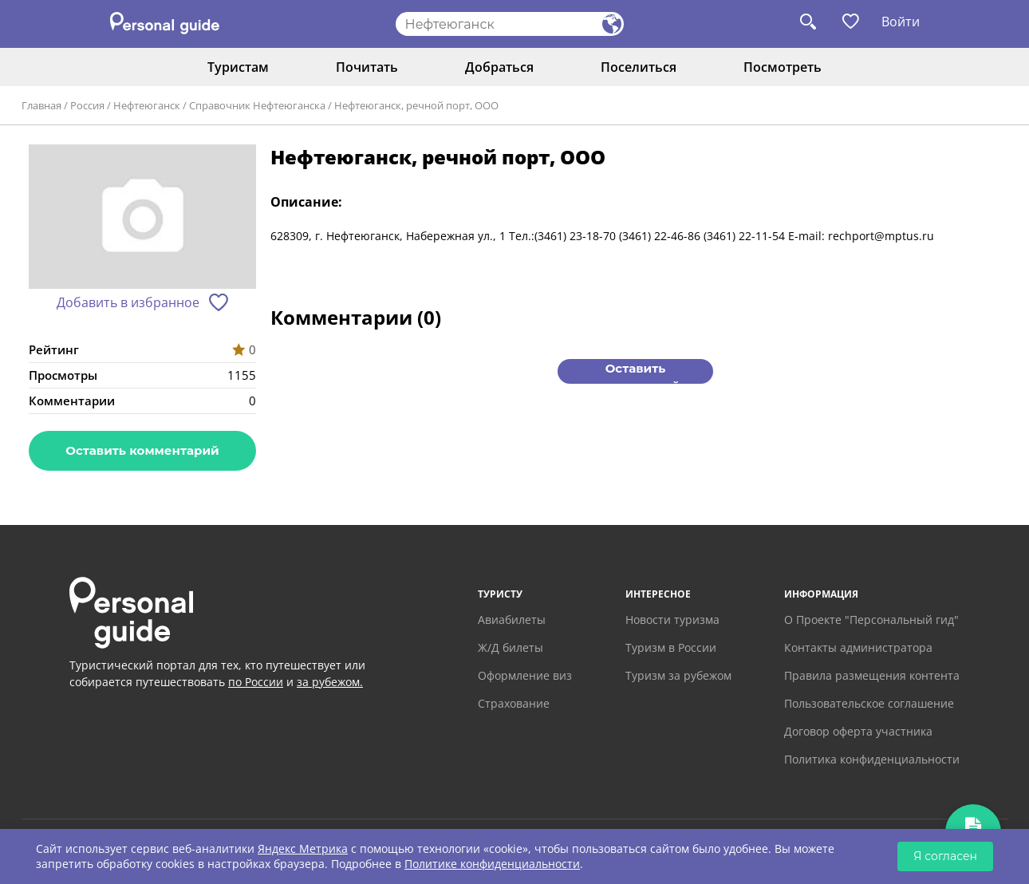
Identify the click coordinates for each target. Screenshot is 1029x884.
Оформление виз (525, 675)
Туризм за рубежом (678, 675)
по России (255, 681)
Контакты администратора (858, 647)
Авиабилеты (512, 619)
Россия (87, 105)
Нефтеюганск (146, 105)
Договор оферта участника (858, 731)
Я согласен (945, 856)
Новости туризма (672, 619)
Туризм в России (670, 647)
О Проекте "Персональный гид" (871, 619)
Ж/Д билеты (510, 647)
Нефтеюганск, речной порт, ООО (416, 105)
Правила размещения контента (872, 675)
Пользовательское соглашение (869, 703)
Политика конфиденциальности (872, 759)
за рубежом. (330, 681)
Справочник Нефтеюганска (257, 105)
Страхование (514, 703)
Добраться (499, 67)
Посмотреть (782, 67)
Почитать (367, 67)
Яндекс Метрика (303, 848)
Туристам (238, 67)
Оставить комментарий (142, 450)
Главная (41, 105)
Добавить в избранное (128, 302)
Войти (900, 21)
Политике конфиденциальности (492, 863)
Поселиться (638, 67)
